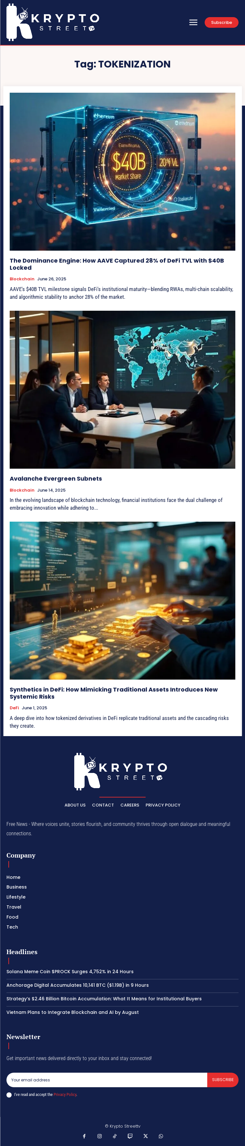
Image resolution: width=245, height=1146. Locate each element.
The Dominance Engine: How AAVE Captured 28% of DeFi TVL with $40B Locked (117, 264)
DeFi (14, 708)
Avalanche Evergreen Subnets (56, 478)
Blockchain (22, 279)
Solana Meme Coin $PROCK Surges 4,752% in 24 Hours (70, 971)
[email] (106, 1080)
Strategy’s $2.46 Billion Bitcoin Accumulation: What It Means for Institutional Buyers (104, 998)
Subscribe (223, 1079)
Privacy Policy (65, 1094)
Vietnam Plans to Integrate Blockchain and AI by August (72, 1012)
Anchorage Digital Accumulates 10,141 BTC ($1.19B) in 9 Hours (77, 985)
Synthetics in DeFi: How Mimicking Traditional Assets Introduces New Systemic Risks (114, 693)
